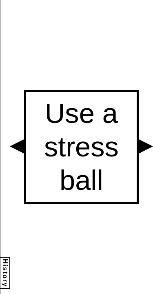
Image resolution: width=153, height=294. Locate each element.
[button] (17, 146)
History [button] (5, 273)
